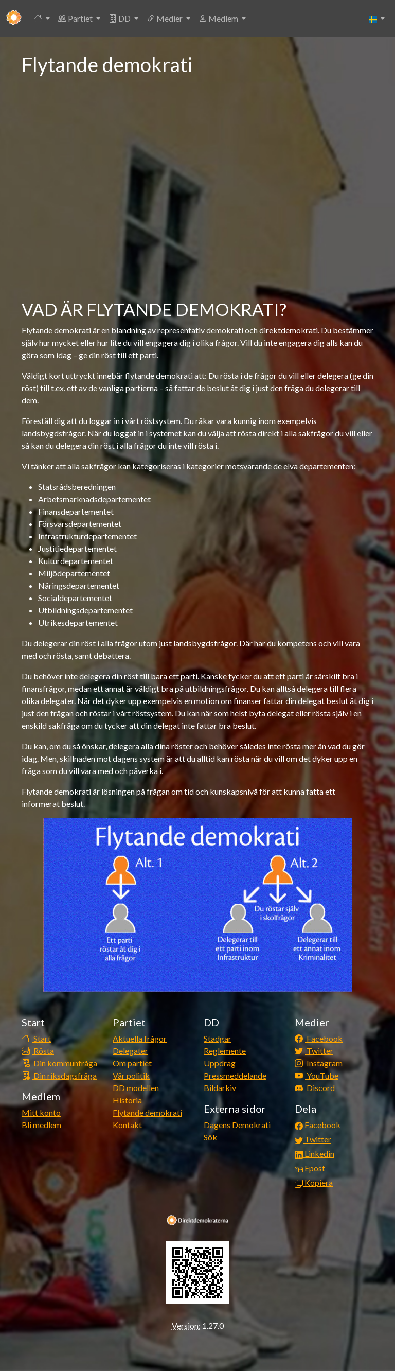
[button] (42, 18)
